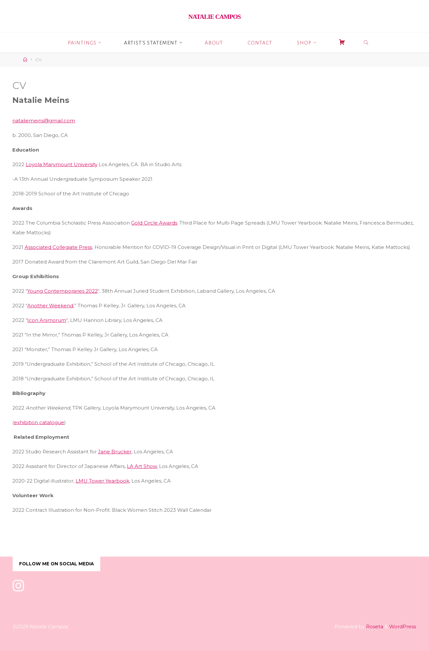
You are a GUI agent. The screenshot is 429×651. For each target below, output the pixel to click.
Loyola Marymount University (61, 164)
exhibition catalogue (39, 422)
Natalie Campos (214, 16)
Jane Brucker (114, 451)
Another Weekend (50, 305)
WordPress (402, 626)
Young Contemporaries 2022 (62, 291)
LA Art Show (142, 466)
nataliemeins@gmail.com (43, 120)
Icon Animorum (46, 320)
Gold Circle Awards (154, 223)
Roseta (374, 626)
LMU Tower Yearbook (102, 481)
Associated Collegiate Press (58, 247)
